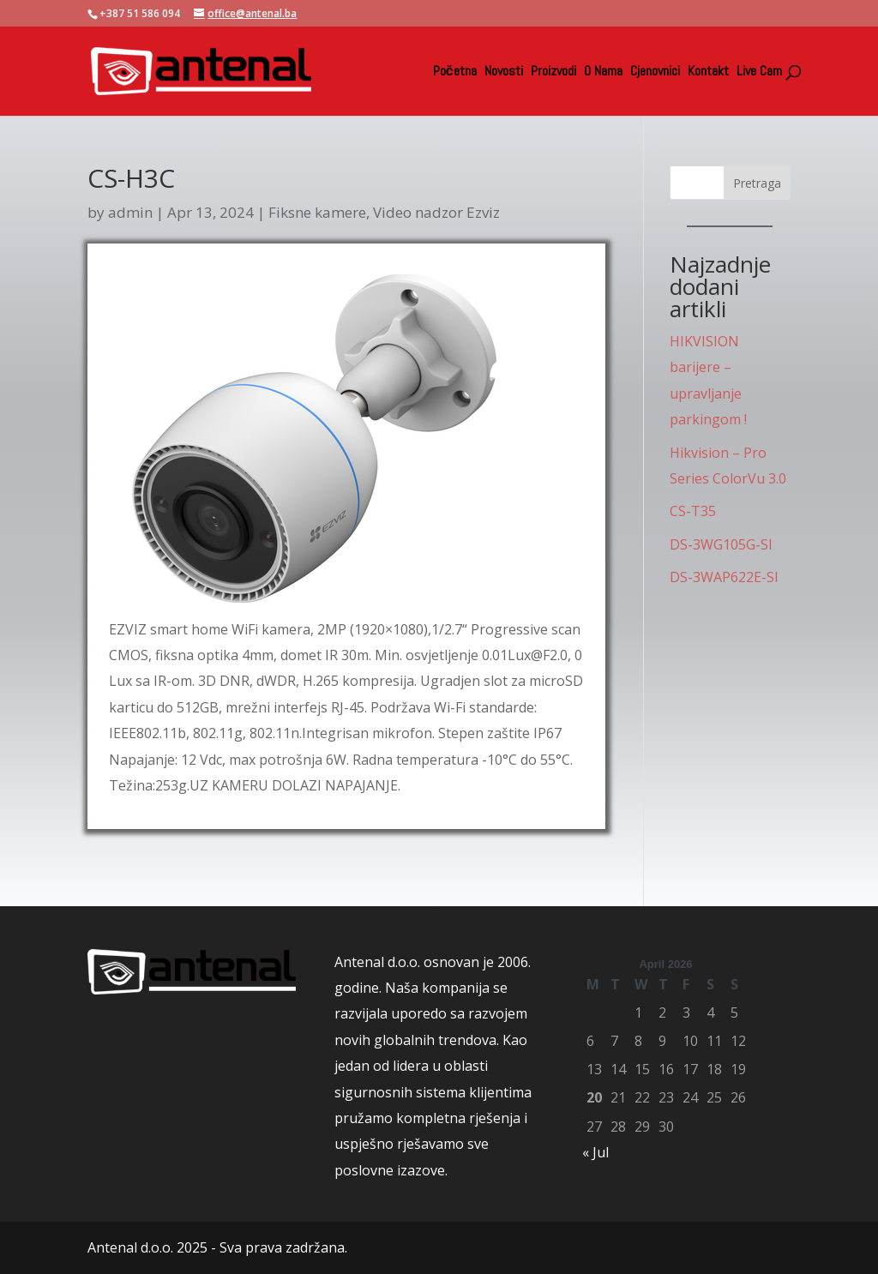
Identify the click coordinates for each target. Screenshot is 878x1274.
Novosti (503, 72)
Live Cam (759, 72)
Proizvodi (553, 72)
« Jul (595, 1152)
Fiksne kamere (317, 212)
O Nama (603, 72)
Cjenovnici (655, 72)
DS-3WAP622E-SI (724, 577)
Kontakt (708, 72)
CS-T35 (693, 511)
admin (130, 212)
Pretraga (757, 183)
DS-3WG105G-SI (721, 544)
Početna (455, 72)
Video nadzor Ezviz (436, 212)
